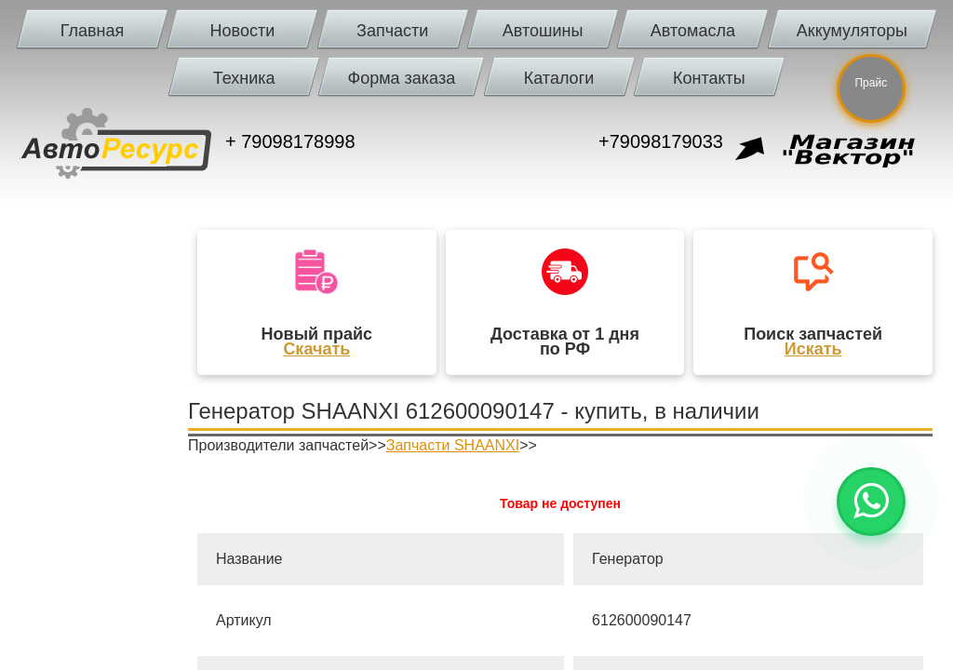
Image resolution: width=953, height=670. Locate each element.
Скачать (316, 349)
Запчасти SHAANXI (452, 445)
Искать (813, 349)
